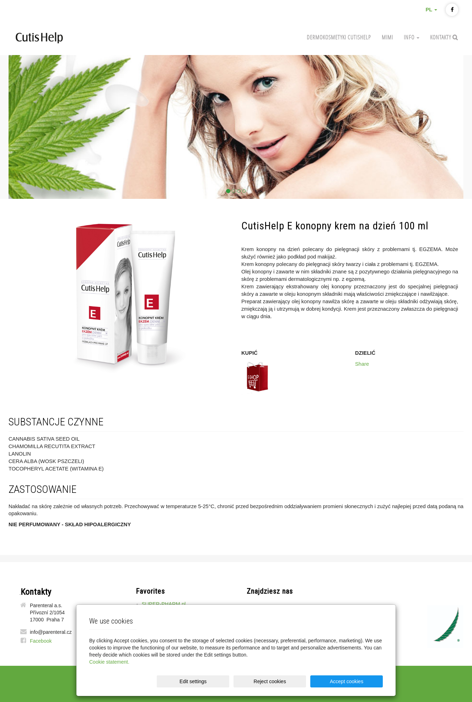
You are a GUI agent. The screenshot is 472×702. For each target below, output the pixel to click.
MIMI (387, 37)
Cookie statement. (109, 662)
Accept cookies (355, 681)
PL (431, 9)
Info (411, 37)
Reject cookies (297, 681)
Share (362, 364)
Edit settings (238, 681)
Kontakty (441, 37)
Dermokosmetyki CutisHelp (339, 37)
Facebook (41, 641)
